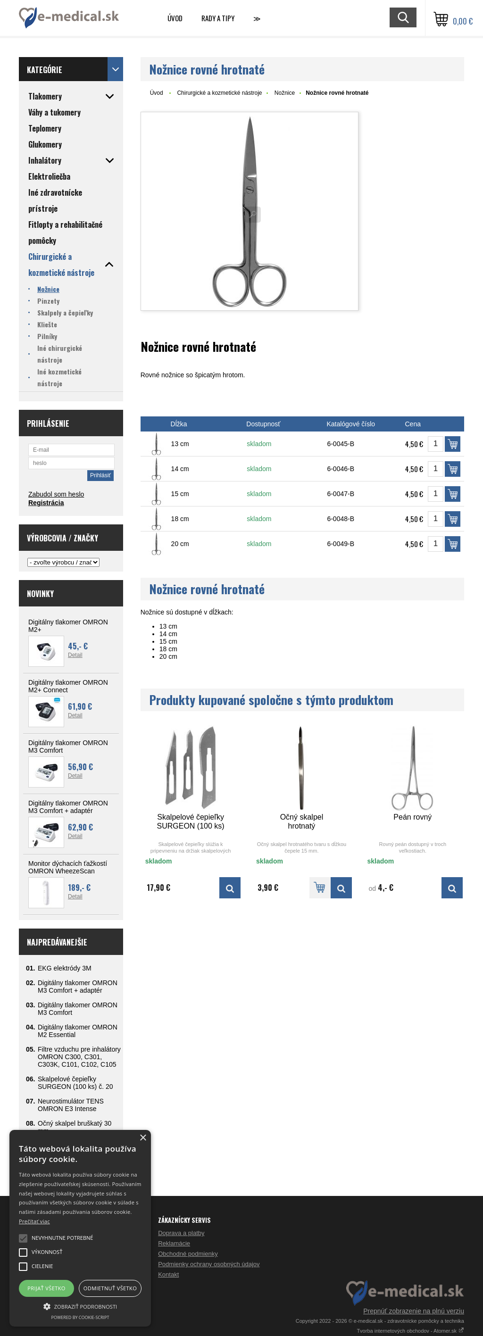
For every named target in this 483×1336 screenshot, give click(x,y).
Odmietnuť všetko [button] (110, 1288)
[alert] (80, 1228)
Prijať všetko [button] (46, 1288)
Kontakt (168, 1274)
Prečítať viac (34, 1221)
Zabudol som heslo (56, 494)
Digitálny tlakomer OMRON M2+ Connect (68, 686)
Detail (75, 655)
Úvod (175, 18)
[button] (80, 1306)
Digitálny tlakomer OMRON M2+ (68, 625)
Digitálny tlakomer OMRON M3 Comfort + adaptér (68, 806)
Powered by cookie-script (80, 1317)
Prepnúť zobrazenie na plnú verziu (413, 1311)
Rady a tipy (217, 18)
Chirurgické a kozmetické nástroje (219, 93)
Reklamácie (174, 1243)
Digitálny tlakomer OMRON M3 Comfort (68, 746)
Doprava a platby (181, 1232)
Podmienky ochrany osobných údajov (208, 1264)
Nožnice (285, 93)
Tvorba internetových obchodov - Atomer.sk (410, 1331)
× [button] (142, 1138)
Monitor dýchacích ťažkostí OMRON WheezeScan (67, 867)
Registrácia (46, 502)
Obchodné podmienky (187, 1253)
